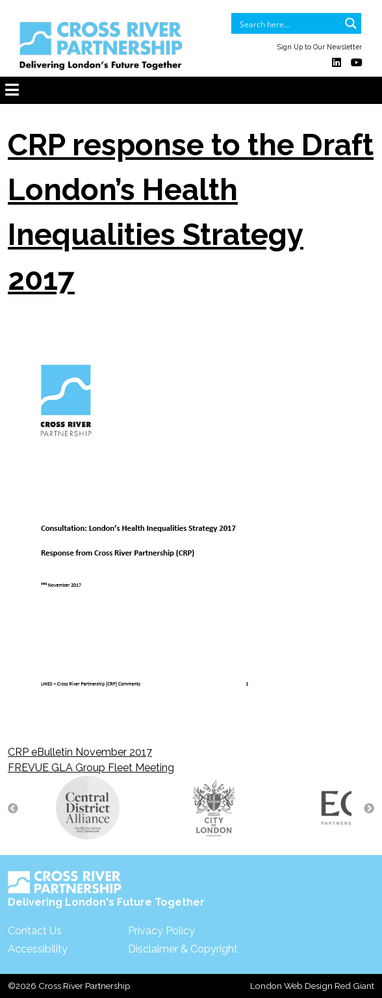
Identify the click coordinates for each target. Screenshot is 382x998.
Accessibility (38, 949)
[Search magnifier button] (351, 23)
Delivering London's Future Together (106, 889)
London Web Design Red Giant (312, 985)
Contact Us (35, 931)
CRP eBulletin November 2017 (80, 752)
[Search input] (288, 23)
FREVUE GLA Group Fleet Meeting (91, 767)
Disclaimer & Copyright (183, 949)
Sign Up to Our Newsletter (319, 47)
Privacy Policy (161, 931)
